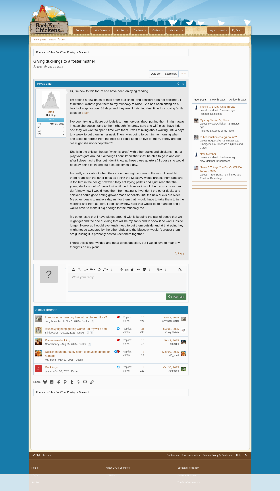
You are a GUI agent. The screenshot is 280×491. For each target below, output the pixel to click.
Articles (120, 30)
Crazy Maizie (172, 332)
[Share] (178, 84)
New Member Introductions (215, 160)
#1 (183, 83)
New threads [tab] (218, 99)
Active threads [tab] (238, 99)
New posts (40, 39)
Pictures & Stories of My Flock (217, 130)
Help (239, 458)
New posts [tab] (200, 99)
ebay (85, 113)
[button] (87, 30)
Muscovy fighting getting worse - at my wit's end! (76, 328)
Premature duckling (57, 340)
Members (174, 30)
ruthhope (174, 343)
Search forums (57, 39)
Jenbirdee (173, 370)
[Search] (237, 30)
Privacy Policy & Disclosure (217, 458)
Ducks (85, 321)
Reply (181, 253)
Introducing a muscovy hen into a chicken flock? (76, 317)
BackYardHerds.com (189, 469)
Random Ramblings (211, 113)
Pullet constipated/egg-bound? (218, 137)
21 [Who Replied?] (142, 328)
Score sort (171, 73)
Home (35, 469)
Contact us (173, 458)
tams (39, 66)
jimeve (48, 371)
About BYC (112, 469)
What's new (101, 30)
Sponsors (126, 469)
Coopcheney (52, 344)
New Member (208, 153)
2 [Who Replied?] (143, 351)
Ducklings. (52, 367)
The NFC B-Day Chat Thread (217, 106)
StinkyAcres (52, 332)
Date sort (156, 73)
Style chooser (41, 458)
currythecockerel (54, 321)
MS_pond (50, 359)
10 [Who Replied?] (142, 317)
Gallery (156, 30)
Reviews (138, 30)
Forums (80, 30)
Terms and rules (190, 458)
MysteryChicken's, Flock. (215, 120)
